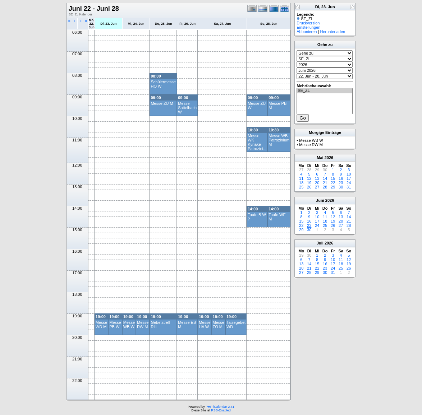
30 (341, 187)
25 (301, 187)
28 (325, 187)
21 (325, 183)
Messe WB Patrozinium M (279, 140)
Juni (320, 200)
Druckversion (308, 23)
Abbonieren (307, 31)
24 (349, 183)
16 (341, 178)
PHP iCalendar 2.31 (220, 407)
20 (317, 183)
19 (309, 183)
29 (333, 187)
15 (333, 178)
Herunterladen (332, 31)
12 (309, 178)
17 (349, 178)
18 (301, 183)
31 (349, 187)
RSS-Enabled (221, 410)
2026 (329, 157)
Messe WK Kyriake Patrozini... (257, 142)
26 (309, 187)
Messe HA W (204, 324)
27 (317, 187)
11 (301, 178)
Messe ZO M (218, 324)
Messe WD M (101, 324)
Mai (320, 157)
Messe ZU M (162, 103)
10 (349, 174)
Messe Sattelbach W (187, 107)
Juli (320, 243)
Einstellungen (308, 27)
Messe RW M (142, 324)
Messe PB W (115, 324)
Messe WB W (129, 324)
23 (341, 183)
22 (333, 183)
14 (325, 178)
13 (317, 178)
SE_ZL (324, 90)
